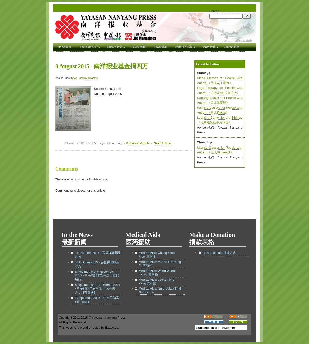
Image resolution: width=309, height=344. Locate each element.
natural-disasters (88, 77)
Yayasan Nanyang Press (109, 317)
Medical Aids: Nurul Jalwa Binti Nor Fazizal (160, 290)
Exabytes (111, 327)
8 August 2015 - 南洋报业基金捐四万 (101, 66)
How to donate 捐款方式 (219, 253)
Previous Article (138, 143)
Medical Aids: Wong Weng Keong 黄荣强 (157, 272)
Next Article (162, 143)
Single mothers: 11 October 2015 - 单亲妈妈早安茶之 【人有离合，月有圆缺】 (97, 288)
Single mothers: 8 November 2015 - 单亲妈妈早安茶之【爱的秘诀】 (97, 275)
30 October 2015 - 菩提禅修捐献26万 (97, 264)
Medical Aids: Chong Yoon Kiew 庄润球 (157, 254)
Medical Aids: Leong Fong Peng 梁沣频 (156, 281)
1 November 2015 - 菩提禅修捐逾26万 (98, 255)
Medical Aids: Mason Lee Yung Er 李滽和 (160, 263)
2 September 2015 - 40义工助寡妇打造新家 (97, 300)
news (74, 77)
